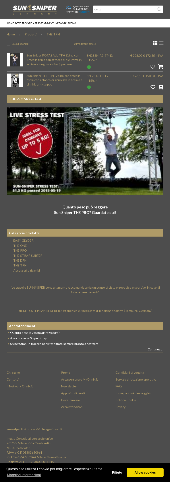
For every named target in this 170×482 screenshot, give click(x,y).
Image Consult (52, 429)
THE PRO (20, 250)
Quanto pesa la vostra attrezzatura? (35, 332)
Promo (72, 23)
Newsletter (69, 386)
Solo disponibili (20, 43)
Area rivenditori (72, 407)
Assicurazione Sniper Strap (28, 338)
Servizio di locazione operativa (136, 379)
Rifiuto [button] (117, 472)
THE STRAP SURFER (27, 255)
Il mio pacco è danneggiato (134, 393)
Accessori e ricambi (26, 270)
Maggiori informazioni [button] (24, 475)
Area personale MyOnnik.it (79, 379)
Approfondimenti (43, 23)
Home (10, 23)
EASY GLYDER (23, 240)
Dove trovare (23, 23)
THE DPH (20, 260)
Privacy (121, 407)
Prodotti (31, 34)
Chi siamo (13, 372)
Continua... (155, 349)
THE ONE (20, 245)
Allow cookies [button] (145, 472)
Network (61, 23)
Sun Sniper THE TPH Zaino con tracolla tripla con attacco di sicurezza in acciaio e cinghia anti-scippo (55, 80)
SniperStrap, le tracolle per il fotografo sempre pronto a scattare (54, 344)
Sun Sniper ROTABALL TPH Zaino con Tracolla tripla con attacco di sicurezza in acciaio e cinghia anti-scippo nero (54, 59)
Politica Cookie (126, 400)
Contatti (13, 379)
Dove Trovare (70, 400)
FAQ (119, 386)
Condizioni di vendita (130, 372)
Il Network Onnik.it (20, 386)
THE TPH (53, 34)
